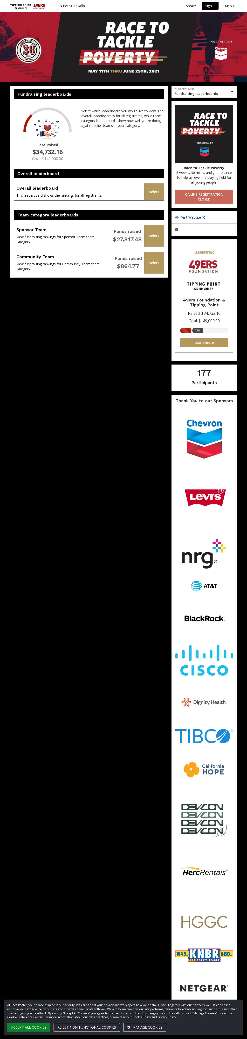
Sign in (210, 5)
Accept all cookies (28, 1027)
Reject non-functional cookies (86, 1027)
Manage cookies (144, 1027)
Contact (190, 6)
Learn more (204, 342)
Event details (72, 5)
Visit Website (193, 217)
